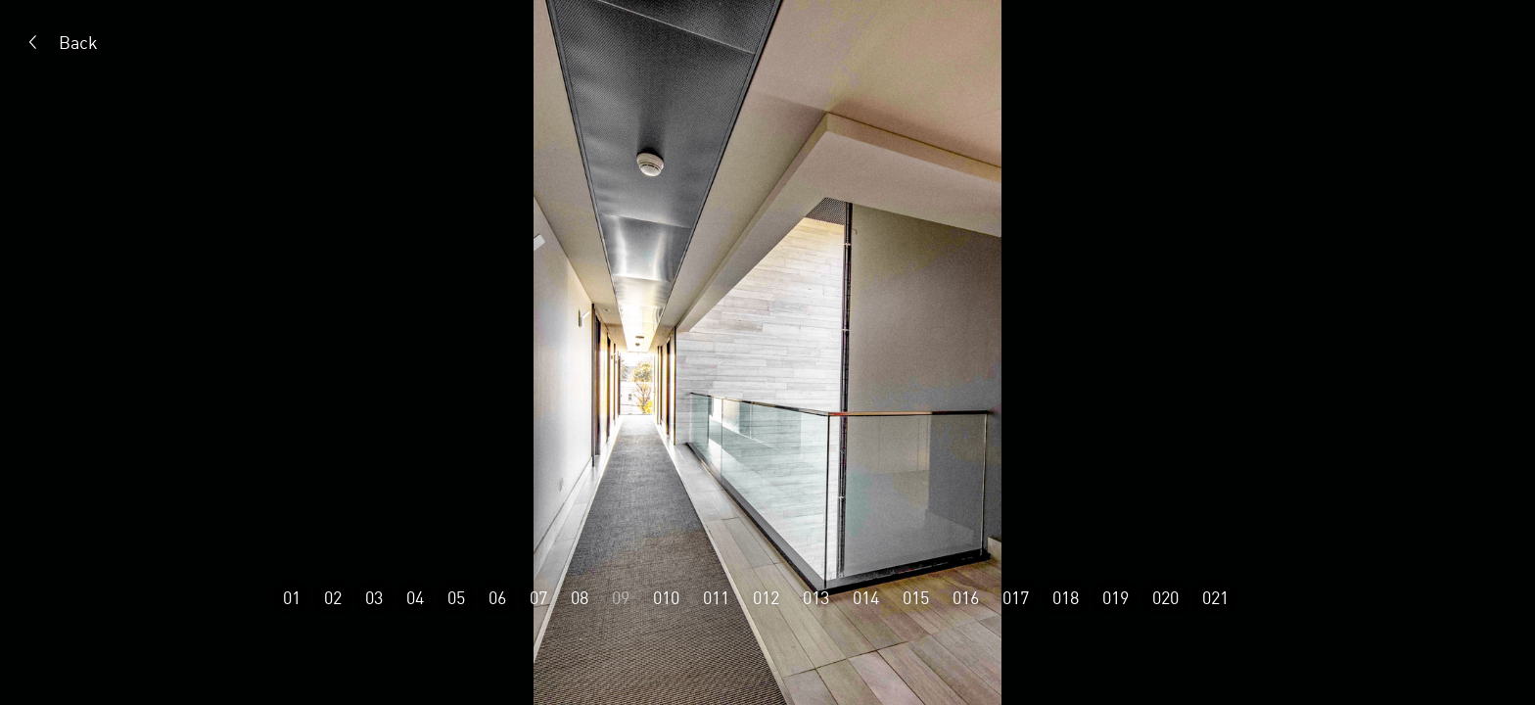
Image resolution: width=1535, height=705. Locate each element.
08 (579, 597)
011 (716, 597)
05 (456, 597)
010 (666, 597)
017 (1015, 597)
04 (415, 597)
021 (1215, 597)
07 (538, 597)
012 (766, 597)
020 (1165, 597)
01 (292, 597)
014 (866, 597)
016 (966, 597)
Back (78, 42)
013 (816, 597)
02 (333, 597)
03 (374, 597)
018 (1065, 597)
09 (620, 597)
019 (1115, 597)
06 (497, 597)
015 (916, 597)
